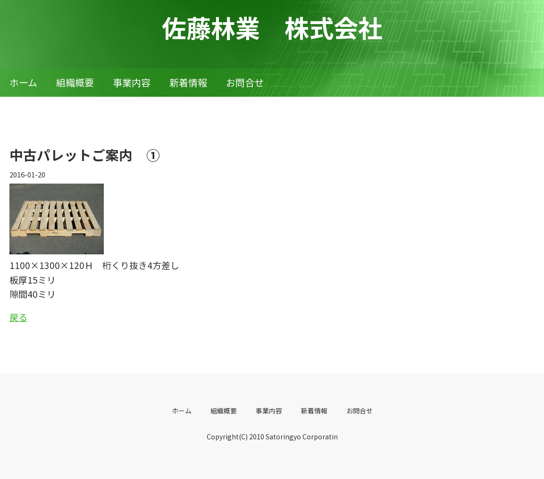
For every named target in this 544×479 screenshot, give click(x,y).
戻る (18, 317)
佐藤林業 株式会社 (272, 27)
